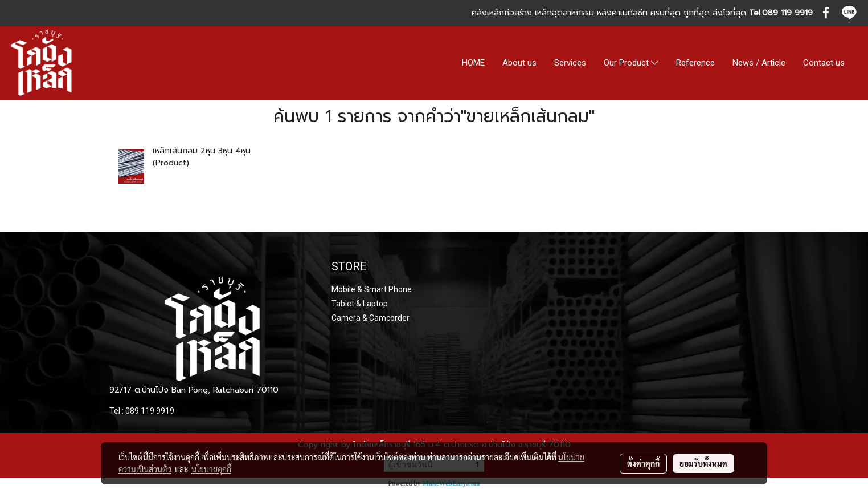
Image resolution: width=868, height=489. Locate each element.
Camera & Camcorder (370, 317)
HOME (473, 63)
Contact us (824, 63)
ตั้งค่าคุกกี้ (643, 463)
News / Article (758, 63)
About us (519, 63)
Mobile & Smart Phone (371, 289)
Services (570, 63)
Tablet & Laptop (359, 303)
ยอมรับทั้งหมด (703, 463)
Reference (695, 63)
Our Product (631, 63)
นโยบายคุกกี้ (211, 469)
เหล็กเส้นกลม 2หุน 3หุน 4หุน (202, 151)
